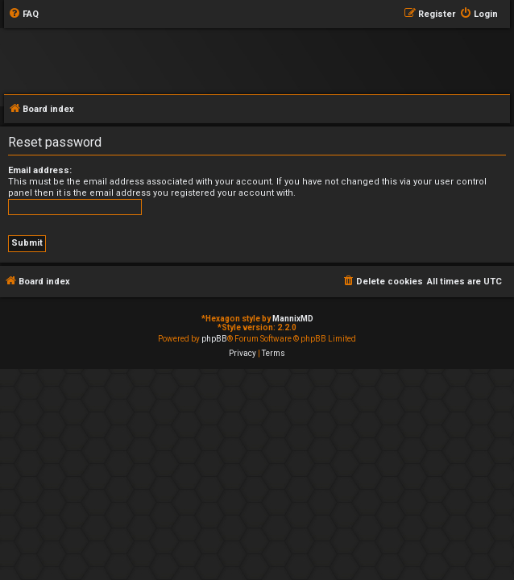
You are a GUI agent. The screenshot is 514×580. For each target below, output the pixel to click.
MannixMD (292, 318)
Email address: (40, 170)
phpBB (214, 338)
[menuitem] (23, 14)
